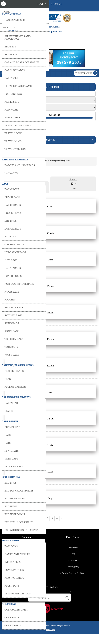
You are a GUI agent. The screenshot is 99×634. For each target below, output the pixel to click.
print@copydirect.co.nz (20, 5)
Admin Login (49, 630)
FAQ (73, 554)
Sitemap (74, 560)
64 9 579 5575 (55, 4)
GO (6, 127)
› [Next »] (61, 518)
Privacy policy (73, 567)
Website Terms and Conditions (73, 573)
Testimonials (73, 548)
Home (31, 160)
